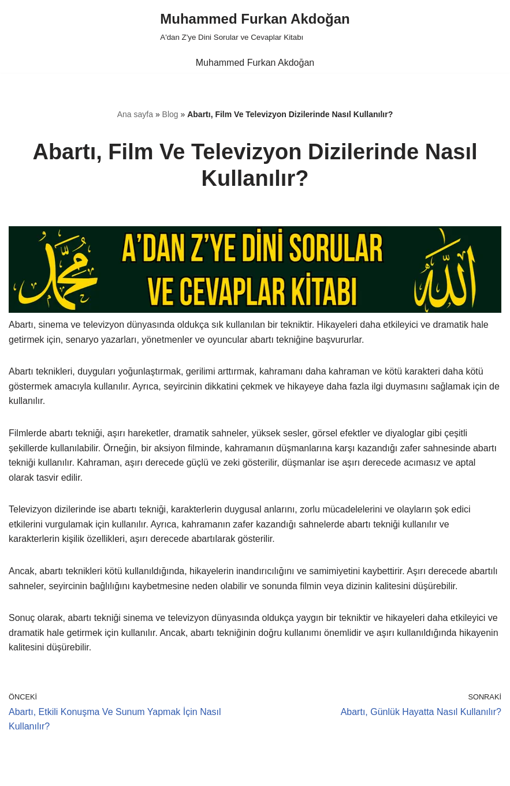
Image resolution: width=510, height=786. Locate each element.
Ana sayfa (135, 114)
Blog (170, 114)
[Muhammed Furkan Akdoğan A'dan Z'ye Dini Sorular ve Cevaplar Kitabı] (254, 26)
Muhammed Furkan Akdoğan (255, 63)
